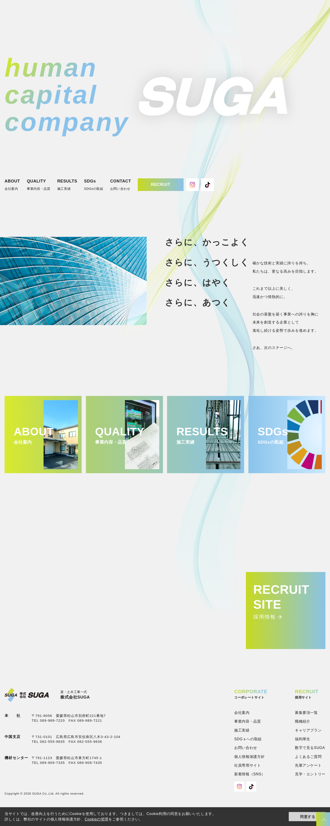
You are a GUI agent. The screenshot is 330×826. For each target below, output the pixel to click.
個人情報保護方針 (249, 757)
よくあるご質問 (308, 757)
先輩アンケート (308, 765)
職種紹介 (302, 721)
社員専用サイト (247, 765)
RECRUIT (160, 184)
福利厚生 (302, 739)
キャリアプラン (308, 730)
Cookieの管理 (96, 819)
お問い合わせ (245, 748)
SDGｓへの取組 (248, 739)
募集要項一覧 (306, 713)
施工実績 (242, 730)
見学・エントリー (310, 774)
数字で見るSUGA (310, 748)
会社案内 (242, 713)
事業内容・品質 (247, 721)
